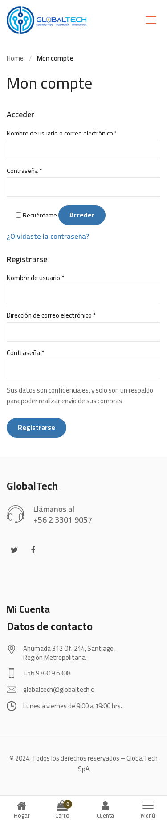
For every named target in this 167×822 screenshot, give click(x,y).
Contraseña (24, 170)
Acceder (81, 215)
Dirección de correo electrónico (51, 315)
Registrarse (36, 427)
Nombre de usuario (35, 278)
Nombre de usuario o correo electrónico (62, 133)
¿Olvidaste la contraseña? (48, 236)
